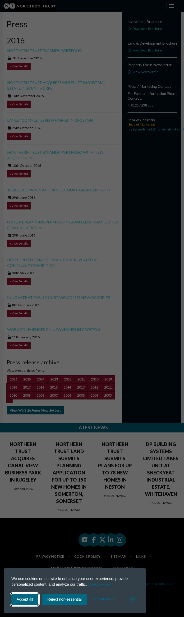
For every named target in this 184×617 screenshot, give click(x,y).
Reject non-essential (64, 599)
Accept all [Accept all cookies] (25, 599)
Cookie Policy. (100, 584)
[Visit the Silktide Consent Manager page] (132, 599)
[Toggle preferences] (103, 599)
